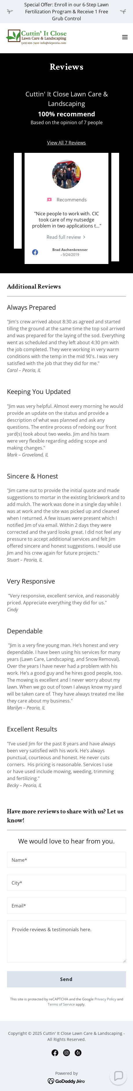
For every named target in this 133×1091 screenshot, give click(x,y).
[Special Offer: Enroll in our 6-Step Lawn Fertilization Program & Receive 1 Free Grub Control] (66, 11)
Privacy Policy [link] (105, 999)
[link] (37, 37)
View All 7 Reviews (66, 143)
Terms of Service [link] (61, 1004)
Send (66, 979)
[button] (125, 37)
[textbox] (66, 860)
